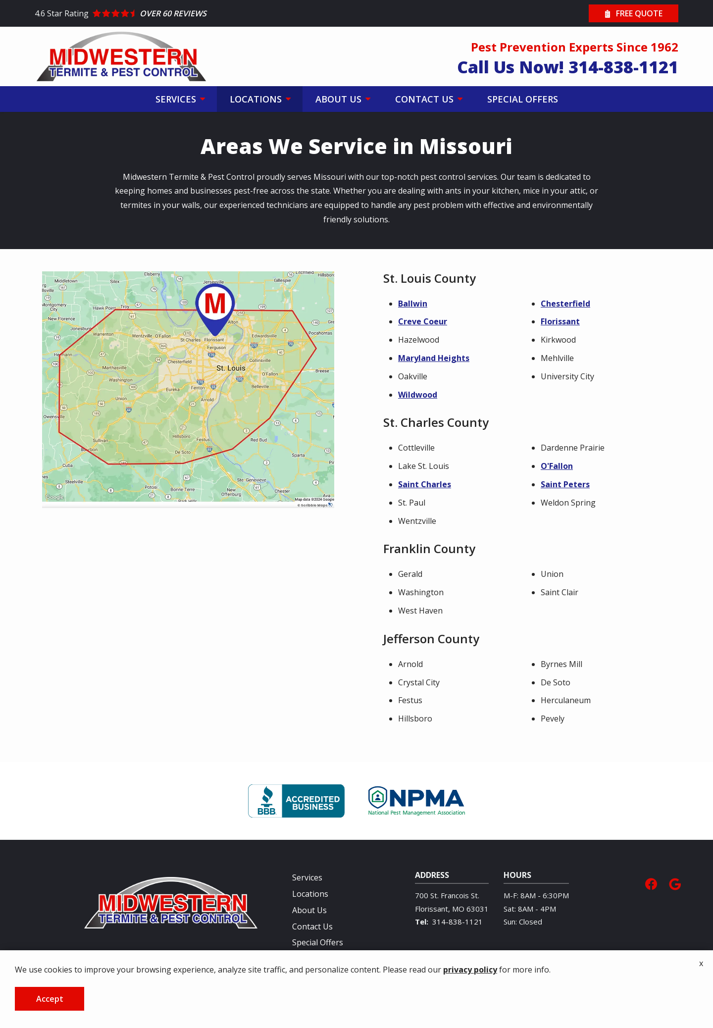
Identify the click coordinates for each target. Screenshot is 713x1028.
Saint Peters (565, 484)
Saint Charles (424, 484)
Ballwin (412, 303)
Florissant (560, 321)
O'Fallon (557, 466)
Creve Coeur (422, 321)
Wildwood (417, 394)
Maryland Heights (433, 358)
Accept (49, 998)
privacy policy (470, 969)
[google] (675, 882)
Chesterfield (565, 303)
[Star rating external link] (195, 13)
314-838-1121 (457, 921)
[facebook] (651, 882)
